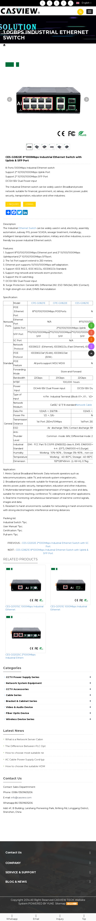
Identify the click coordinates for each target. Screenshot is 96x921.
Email (36, 916)
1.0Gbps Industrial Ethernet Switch (48, 48)
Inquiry (60, 916)
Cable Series (14, 695)
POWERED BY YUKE (41, 903)
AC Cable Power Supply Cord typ (24, 759)
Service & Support (20, 872)
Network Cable (84, 404)
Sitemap (60, 903)
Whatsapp (12, 916)
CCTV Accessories (17, 689)
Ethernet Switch (27, 228)
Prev (9, 99)
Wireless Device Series (20, 719)
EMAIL (29, 204)
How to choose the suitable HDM (25, 766)
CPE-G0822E (60, 303)
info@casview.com (21, 797)
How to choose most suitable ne (24, 752)
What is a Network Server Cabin (24, 739)
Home (10, 45)
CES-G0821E (82, 303)
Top (84, 916)
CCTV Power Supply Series (22, 677)
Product (22, 45)
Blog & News (16, 881)
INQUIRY (13, 204)
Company (13, 863)
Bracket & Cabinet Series (21, 701)
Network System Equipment (47, 45)
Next (86, 99)
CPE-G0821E (38, 303)
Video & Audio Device (19, 707)
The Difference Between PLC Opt (25, 746)
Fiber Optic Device (17, 713)
